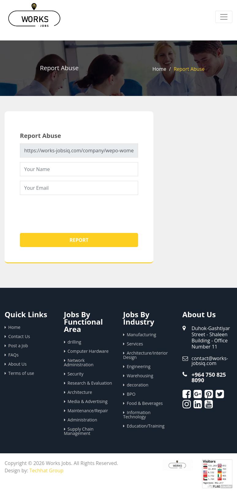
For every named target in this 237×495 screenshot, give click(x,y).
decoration (138, 385)
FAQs (13, 355)
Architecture (80, 392)
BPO (131, 394)
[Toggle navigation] (223, 17)
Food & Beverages (145, 403)
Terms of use (21, 373)
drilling (74, 342)
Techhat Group (46, 470)
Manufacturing (141, 334)
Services (135, 344)
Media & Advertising (88, 401)
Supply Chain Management (79, 431)
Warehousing (140, 376)
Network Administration (79, 362)
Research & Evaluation (90, 383)
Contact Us (19, 336)
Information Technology (137, 414)
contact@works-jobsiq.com (210, 361)
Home (159, 69)
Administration (82, 420)
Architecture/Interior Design (145, 355)
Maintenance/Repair (88, 410)
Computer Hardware (88, 351)
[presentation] (66, 211)
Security (76, 374)
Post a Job (18, 345)
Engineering (138, 366)
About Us (17, 364)
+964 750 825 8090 (209, 377)
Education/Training (145, 426)
